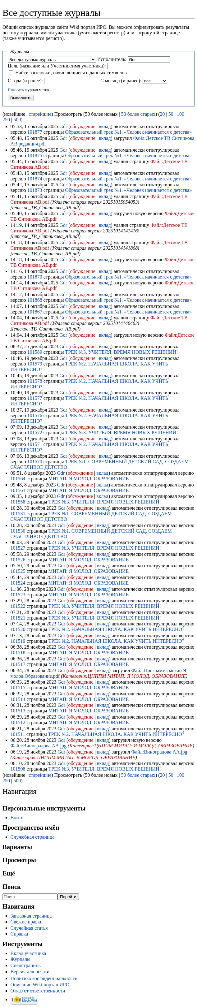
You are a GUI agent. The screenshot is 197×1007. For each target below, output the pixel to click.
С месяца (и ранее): (120, 80)
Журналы (20, 959)
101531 (18, 513)
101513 (18, 710)
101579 (34, 363)
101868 (34, 300)
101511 (18, 734)
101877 (34, 132)
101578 (34, 381)
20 (162, 114)
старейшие (40, 114)
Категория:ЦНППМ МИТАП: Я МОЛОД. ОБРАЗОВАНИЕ (124, 676)
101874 (34, 178)
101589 (34, 352)
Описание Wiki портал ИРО (40, 984)
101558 (18, 501)
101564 (18, 478)
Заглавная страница (31, 915)
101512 (18, 722)
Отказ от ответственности (38, 990)
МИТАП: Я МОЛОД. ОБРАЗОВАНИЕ (88, 478)
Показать (16, 89)
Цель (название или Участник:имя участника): (57, 65)
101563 (18, 490)
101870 (34, 276)
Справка (19, 933)
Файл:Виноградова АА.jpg (38, 745)
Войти (17, 817)
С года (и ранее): (25, 80)
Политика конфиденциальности (44, 978)
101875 (34, 155)
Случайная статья (29, 928)
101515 (18, 687)
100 (180, 114)
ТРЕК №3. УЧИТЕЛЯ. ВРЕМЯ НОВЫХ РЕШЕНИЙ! (121, 352)
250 (6, 119)
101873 (34, 190)
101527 (18, 548)
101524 (18, 583)
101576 (34, 415)
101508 (18, 768)
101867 (34, 311)
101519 (18, 641)
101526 (18, 559)
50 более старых (138, 114)
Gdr (63, 126)
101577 (34, 398)
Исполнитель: (111, 59)
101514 (18, 699)
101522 (18, 606)
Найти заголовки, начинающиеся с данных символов (71, 72)
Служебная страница (33, 837)
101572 (34, 432)
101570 (34, 461)
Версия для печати (30, 971)
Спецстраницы (26, 965)
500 (17, 119)
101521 (18, 617)
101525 (18, 571)
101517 (18, 664)
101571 (34, 444)
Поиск (11, 886)
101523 (18, 594)
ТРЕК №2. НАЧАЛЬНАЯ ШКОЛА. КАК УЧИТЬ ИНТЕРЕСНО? (116, 629)
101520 (18, 629)
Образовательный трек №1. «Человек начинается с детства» (128, 132)
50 (170, 114)
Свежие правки (27, 921)
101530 (18, 531)
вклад (105, 126)
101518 (18, 652)
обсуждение (82, 126)
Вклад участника (28, 953)
